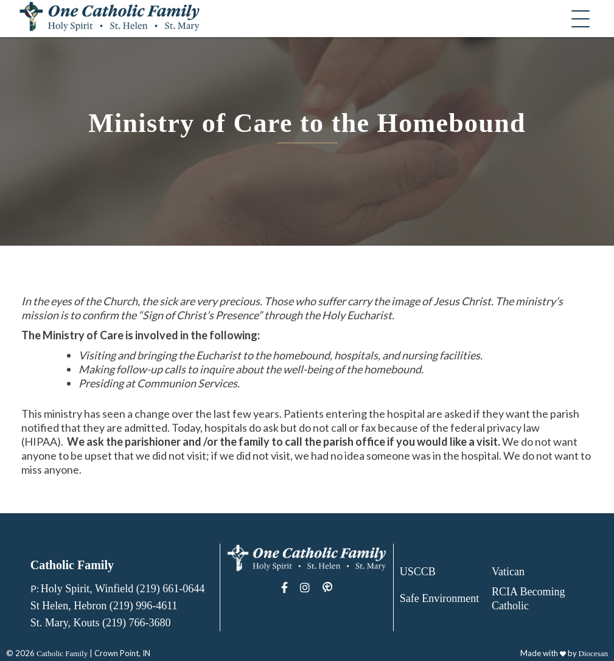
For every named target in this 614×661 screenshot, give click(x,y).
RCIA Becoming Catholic (528, 599)
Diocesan (593, 653)
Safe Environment (439, 598)
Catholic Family (62, 653)
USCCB (418, 572)
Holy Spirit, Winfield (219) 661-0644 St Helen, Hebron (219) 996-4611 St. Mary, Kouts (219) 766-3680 (117, 606)
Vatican (508, 572)
